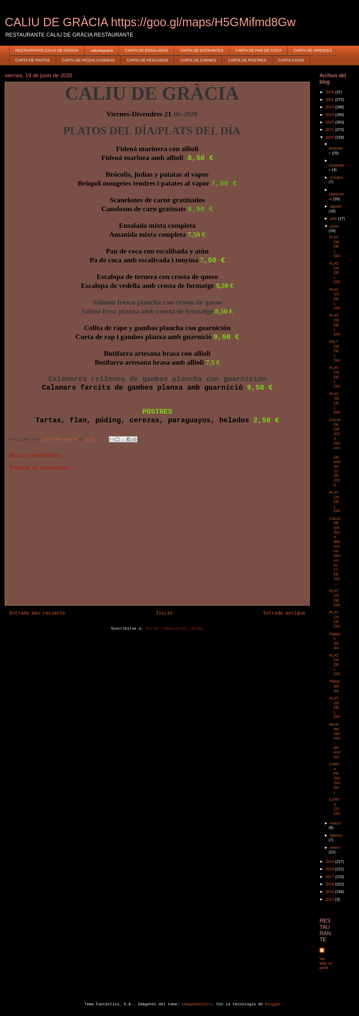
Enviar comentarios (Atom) (175, 628)
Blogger (273, 1004)
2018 (330, 869)
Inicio (164, 613)
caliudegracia (101, 50)
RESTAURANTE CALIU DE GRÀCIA (47, 50)
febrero (336, 835)
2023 (330, 114)
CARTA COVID (291, 60)
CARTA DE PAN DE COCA (258, 50)
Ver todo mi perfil (326, 963)
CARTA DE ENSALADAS (146, 50)
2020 (330, 137)
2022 (330, 122)
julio (334, 218)
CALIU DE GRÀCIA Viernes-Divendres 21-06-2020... (334, 452)
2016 (330, 884)
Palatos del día (334, 641)
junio (334, 226)
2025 (330, 99)
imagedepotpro (197, 1004)
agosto (336, 206)
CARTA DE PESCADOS (147, 60)
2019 (330, 861)
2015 (330, 891)
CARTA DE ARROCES (312, 50)
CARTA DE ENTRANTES (201, 50)
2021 (330, 129)
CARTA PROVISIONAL (334, 778)
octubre (336, 177)
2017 (330, 876)
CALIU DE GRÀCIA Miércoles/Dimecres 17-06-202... (334, 551)
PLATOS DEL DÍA (334, 246)
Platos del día (334, 686)
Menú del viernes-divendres (334, 740)
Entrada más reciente (37, 613)
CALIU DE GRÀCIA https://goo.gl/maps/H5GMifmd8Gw (150, 22)
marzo (335, 823)
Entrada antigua (284, 613)
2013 (330, 899)
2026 (330, 92)
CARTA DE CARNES (198, 60)
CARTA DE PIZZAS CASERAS (88, 60)
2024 (330, 107)
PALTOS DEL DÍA (334, 350)
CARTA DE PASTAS (32, 60)
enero (335, 847)
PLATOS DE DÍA (334, 598)
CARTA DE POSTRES (247, 60)
